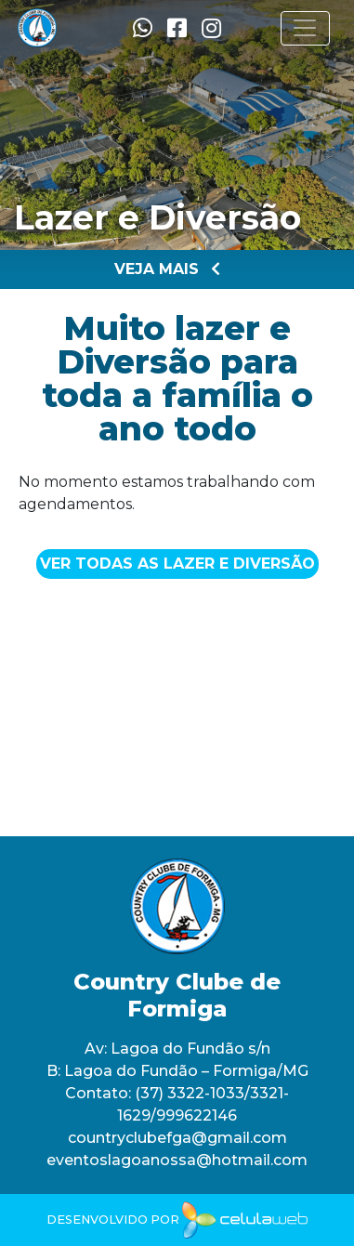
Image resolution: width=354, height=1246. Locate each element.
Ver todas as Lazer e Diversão (177, 563)
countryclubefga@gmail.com (177, 1138)
